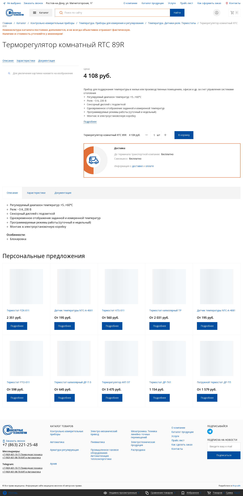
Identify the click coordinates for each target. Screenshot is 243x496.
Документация (46, 60)
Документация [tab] (63, 192)
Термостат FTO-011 (18, 382)
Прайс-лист (186, 3)
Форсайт (236, 485)
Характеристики (26, 60)
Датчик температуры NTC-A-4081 (216, 310)
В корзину (184, 135)
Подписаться (223, 455)
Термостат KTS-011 (113, 310)
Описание (8, 60)
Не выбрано (12, 3)
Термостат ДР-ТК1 (160, 382)
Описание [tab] (12, 192)
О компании (130, 3)
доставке (137, 166)
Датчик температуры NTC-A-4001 (73, 310)
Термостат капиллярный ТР (165, 310)
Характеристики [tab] (36, 192)
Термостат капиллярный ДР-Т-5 (72, 382)
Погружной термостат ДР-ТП (214, 382)
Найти (177, 12)
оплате (149, 166)
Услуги (172, 3)
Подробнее (90, 121)
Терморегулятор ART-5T (116, 382)
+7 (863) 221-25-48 (20, 444)
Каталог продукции (153, 3)
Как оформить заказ (209, 3)
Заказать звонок (33, 3)
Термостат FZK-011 (18, 310)
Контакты (232, 3)
